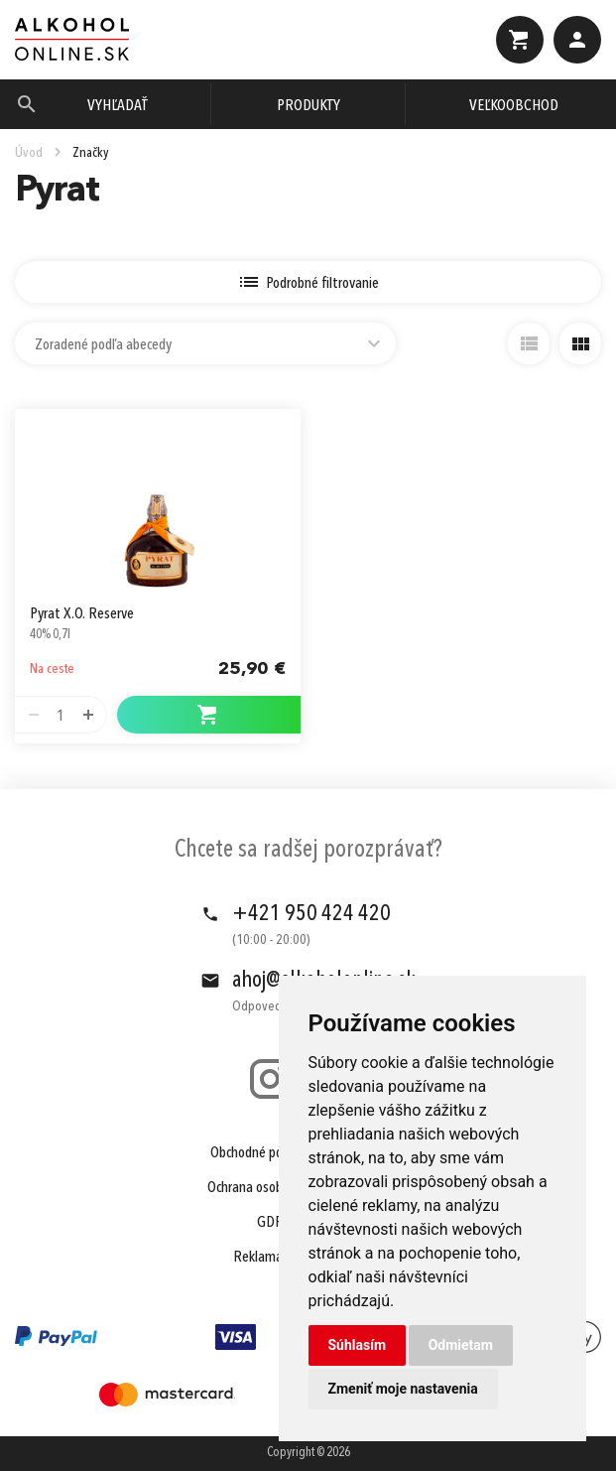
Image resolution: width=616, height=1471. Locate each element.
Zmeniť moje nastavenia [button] (403, 1389)
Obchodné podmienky (269, 1153)
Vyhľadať (117, 106)
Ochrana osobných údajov (277, 1188)
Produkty (308, 106)
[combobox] (205, 343)
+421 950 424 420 (311, 914)
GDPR (274, 1223)
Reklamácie (265, 1258)
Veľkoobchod (513, 106)
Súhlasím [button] (357, 1345)
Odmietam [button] (461, 1345)
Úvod (29, 153)
